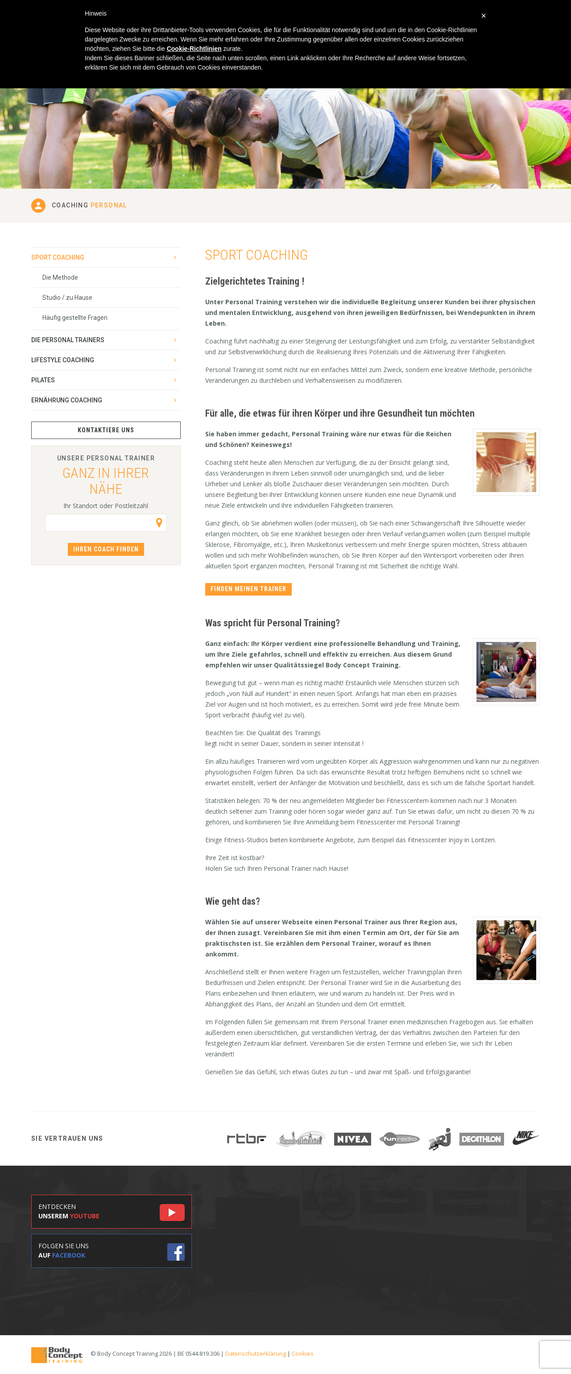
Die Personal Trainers (67, 340)
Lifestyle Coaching (62, 360)
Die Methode (60, 277)
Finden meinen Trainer (248, 588)
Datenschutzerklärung (255, 1353)
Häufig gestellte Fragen (75, 317)
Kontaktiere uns (106, 430)
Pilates (43, 380)
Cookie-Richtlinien (194, 48)
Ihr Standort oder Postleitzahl (105, 505)
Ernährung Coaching (66, 400)
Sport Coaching (57, 257)
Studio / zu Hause (67, 297)
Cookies (303, 1353)
